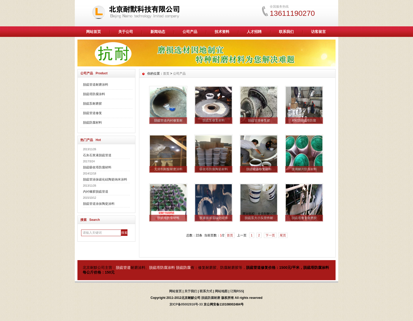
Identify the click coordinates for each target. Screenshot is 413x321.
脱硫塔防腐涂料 (94, 94)
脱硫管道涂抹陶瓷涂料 (99, 204)
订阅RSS (236, 291)
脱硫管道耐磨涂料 (95, 84)
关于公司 (125, 32)
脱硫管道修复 (92, 113)
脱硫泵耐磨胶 (92, 103)
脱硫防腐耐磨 (210, 298)
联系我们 (286, 32)
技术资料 (222, 32)
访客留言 (318, 32)
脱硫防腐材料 (92, 122)
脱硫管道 (123, 267)
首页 (166, 73)
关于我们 (190, 291)
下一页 (270, 235)
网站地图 (221, 291)
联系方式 (206, 291)
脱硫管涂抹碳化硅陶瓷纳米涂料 (105, 179)
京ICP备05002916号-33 (186, 304)
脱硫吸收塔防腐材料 (97, 167)
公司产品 (190, 32)
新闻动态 (157, 32)
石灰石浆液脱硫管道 (97, 155)
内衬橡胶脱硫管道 (95, 191)
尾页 (283, 235)
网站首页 (93, 32)
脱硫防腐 (183, 267)
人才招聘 (254, 32)
